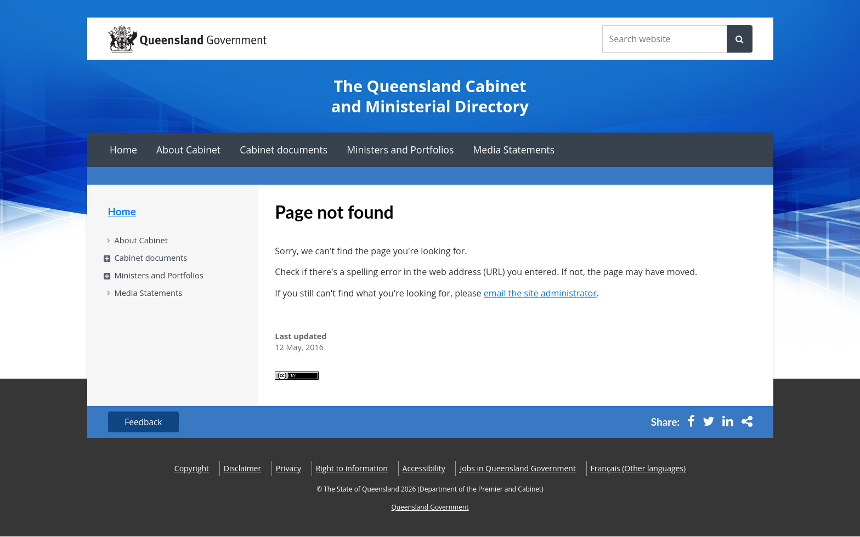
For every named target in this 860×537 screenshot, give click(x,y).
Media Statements (514, 149)
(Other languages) (638, 469)
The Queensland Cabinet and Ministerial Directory (430, 96)
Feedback (145, 422)
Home (123, 149)
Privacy (288, 469)
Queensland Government (429, 507)
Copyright (191, 469)
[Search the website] (664, 39)
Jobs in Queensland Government (518, 469)
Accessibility (424, 469)
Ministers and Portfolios (400, 149)
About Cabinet (188, 149)
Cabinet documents (283, 149)
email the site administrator (540, 293)
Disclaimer (242, 469)
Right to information (352, 469)
